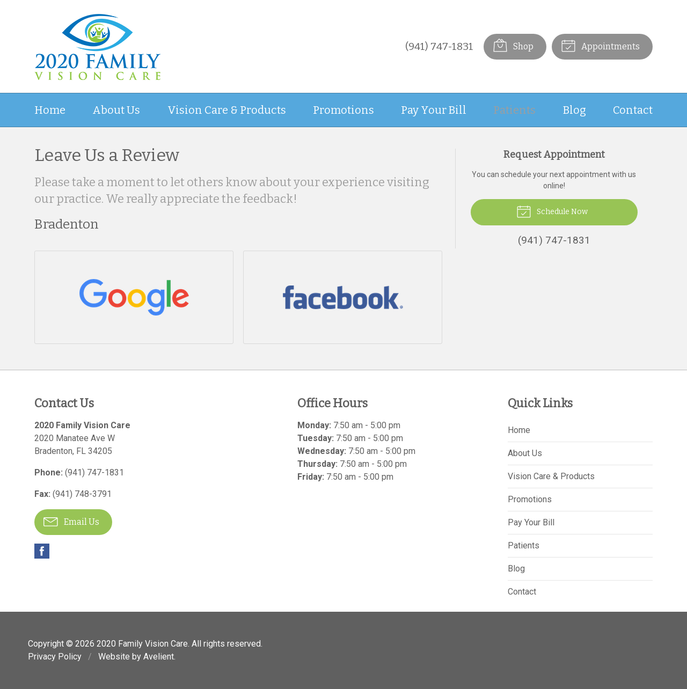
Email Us (71, 521)
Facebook (41, 551)
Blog (574, 110)
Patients (514, 110)
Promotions (343, 110)
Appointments (600, 45)
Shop (513, 45)
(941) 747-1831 (439, 46)
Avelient (158, 656)
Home (49, 110)
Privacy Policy (55, 656)
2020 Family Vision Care (142, 644)
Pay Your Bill (433, 110)
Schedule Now (552, 210)
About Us (116, 110)
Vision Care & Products (226, 110)
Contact (633, 110)
